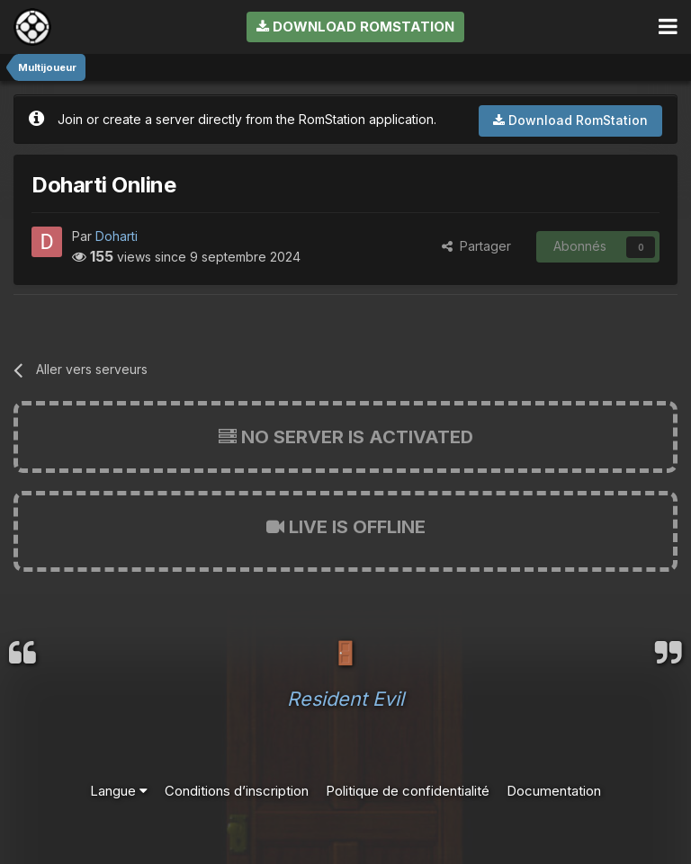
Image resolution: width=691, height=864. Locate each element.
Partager (476, 246)
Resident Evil (345, 698)
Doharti (116, 236)
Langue (119, 790)
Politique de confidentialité (407, 790)
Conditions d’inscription (237, 790)
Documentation (554, 790)
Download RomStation (355, 26)
